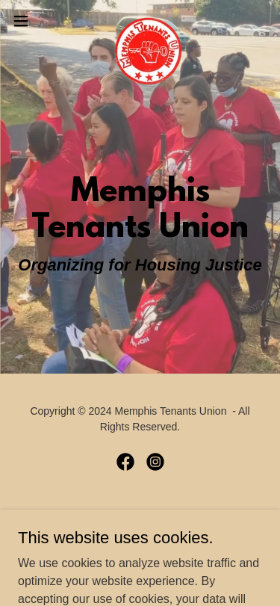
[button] (26, 21)
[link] (140, 21)
